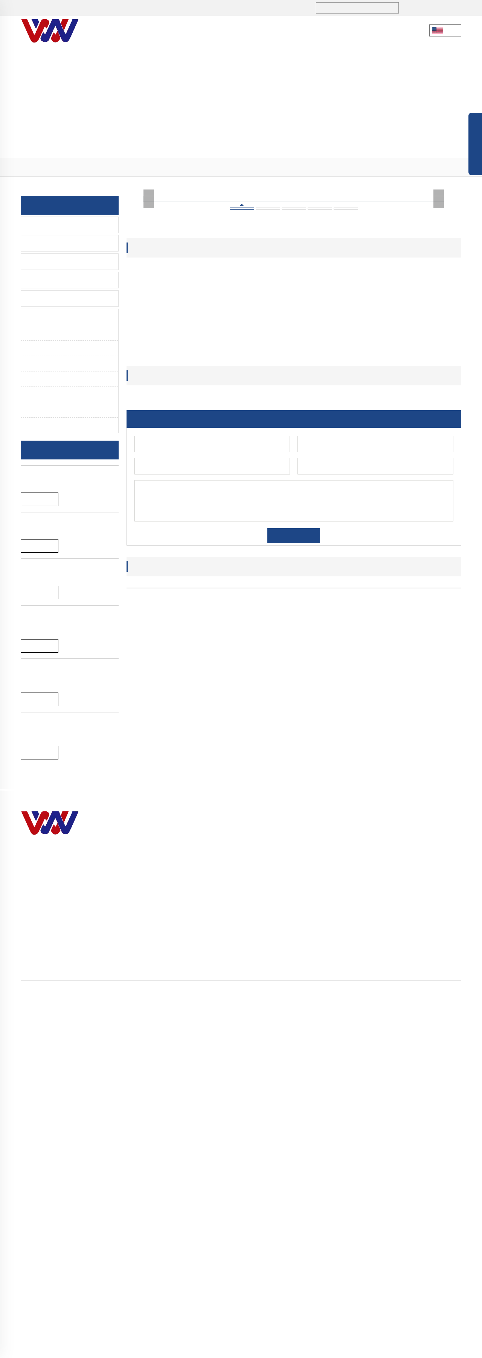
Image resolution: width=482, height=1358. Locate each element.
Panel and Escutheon (60, 409)
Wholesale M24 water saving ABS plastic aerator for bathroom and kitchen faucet (421, 1030)
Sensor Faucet (49, 261)
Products (211, 30)
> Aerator (125, 167)
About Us (163, 30)
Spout (41, 379)
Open (475, 145)
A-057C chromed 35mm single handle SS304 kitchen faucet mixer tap (67, 980)
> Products (60, 167)
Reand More (39, 560)
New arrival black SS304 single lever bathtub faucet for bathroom (69, 539)
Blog (299, 1348)
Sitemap (319, 1348)
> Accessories (425, 1262)
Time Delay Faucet (55, 280)
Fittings (43, 394)
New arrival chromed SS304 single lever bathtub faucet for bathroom (66, 647)
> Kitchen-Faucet (429, 1208)
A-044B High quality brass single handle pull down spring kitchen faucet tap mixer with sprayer (64, 1095)
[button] (278, 1053)
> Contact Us (331, 1276)
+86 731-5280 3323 (69, 8)
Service (293, 30)
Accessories (46, 298)
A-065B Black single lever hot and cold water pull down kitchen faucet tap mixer (68, 865)
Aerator (43, 332)
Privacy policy (350, 1348)
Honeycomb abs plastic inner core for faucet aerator (251, 1027)
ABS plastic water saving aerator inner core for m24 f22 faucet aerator (336, 1030)
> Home (324, 1208)
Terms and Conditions (399, 1348)
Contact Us (341, 30)
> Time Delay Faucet (434, 1249)
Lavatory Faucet (51, 243)
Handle (43, 363)
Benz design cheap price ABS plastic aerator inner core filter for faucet (166, 1030)
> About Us (328, 1222)
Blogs (254, 30)
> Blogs (324, 1249)
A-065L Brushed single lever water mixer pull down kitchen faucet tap (66, 754)
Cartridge (45, 348)
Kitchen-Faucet (50, 225)
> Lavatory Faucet (431, 1222)
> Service (326, 1262)
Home (37, 167)
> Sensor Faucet (428, 1235)
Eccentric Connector (60, 425)
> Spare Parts (93, 167)
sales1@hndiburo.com (153, 8)
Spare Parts (45, 317)
